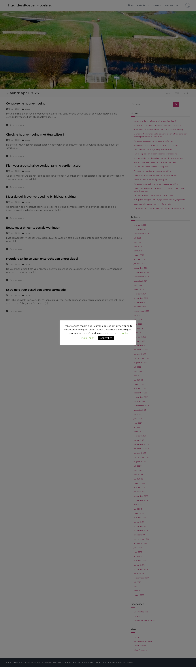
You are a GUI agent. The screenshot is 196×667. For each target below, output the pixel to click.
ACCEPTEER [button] (106, 338)
